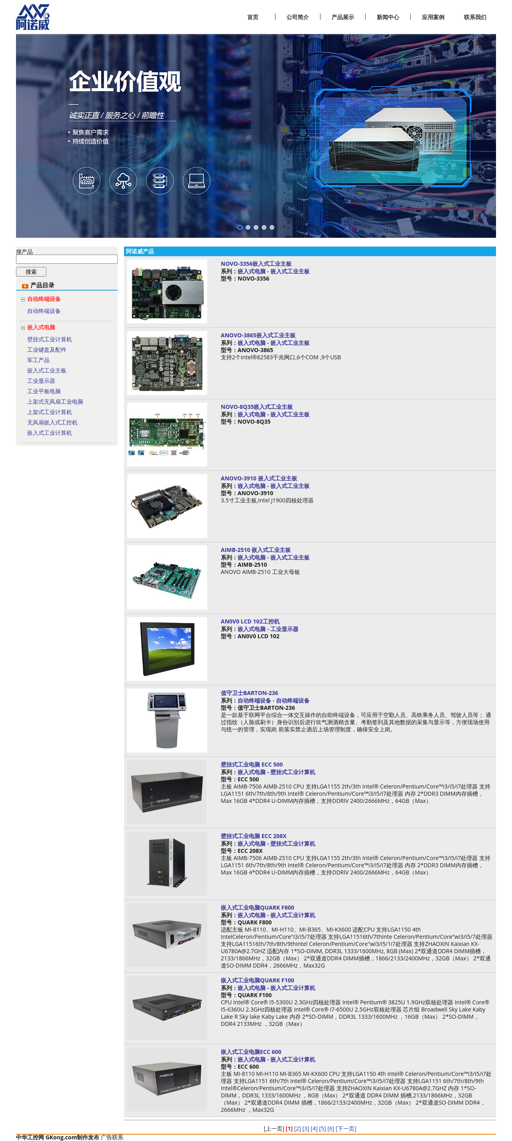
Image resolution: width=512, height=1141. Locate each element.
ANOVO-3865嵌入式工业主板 (258, 335)
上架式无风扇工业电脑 (55, 401)
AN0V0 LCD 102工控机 (250, 621)
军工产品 (38, 360)
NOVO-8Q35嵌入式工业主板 (257, 406)
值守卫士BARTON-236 (249, 693)
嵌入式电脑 (41, 327)
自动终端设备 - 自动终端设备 (274, 700)
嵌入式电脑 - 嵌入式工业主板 (274, 271)
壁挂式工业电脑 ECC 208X (253, 836)
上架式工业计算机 (49, 412)
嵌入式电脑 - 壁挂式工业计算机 (276, 772)
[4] (314, 1128)
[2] (297, 1128)
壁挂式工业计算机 (49, 339)
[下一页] (346, 1128)
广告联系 (112, 1137)
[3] (305, 1128)
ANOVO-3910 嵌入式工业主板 (259, 478)
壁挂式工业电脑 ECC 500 (252, 764)
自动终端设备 (44, 299)
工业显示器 (41, 380)
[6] (330, 1128)
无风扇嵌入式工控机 (52, 422)
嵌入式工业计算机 (49, 432)
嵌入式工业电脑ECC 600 (251, 1051)
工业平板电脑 (44, 391)
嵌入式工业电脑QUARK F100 (257, 980)
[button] (240, 227)
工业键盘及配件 (46, 349)
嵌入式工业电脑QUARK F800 (257, 907)
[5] (322, 1128)
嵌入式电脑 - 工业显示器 (268, 629)
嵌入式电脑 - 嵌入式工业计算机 (276, 915)
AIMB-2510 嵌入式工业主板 (256, 550)
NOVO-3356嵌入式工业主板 (256, 263)
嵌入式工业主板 (46, 370)
